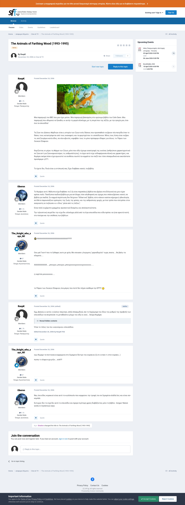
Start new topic (98, 67)
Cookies (105, 485)
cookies (69, 499)
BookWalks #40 (149, 64)
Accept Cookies (148, 499)
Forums (11, 27)
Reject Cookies (168, 499)
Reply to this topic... (32, 449)
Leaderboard (54, 27)
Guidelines (41, 27)
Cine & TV (40, 57)
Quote (42, 176)
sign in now (63, 439)
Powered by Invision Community (93, 491)
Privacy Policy (82, 485)
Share (107, 56)
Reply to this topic (120, 67)
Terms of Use (26, 499)
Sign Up (171, 12)
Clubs (21, 27)
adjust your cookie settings (124, 499)
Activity (23, 21)
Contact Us (94, 485)
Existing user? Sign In (154, 13)
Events (30, 27)
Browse (13, 22)
